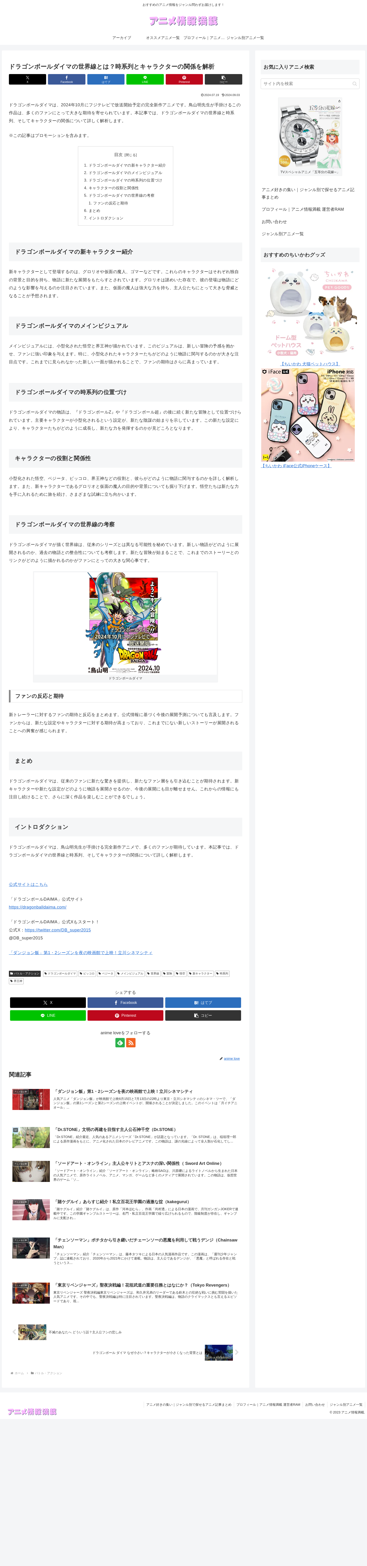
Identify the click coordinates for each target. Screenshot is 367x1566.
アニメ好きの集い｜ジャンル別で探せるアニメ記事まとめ (308, 193)
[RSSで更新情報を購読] (131, 1042)
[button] (223, 79)
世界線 (153, 973)
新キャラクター (200, 973)
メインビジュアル (130, 973)
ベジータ (106, 973)
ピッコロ (87, 973)
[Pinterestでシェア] (184, 79)
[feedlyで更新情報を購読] (120, 1042)
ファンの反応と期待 (110, 203)
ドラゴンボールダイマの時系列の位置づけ (125, 180)
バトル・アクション (24, 973)
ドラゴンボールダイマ (60, 973)
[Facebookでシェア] (66, 79)
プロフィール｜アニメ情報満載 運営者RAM (303, 209)
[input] (310, 83)
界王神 (16, 981)
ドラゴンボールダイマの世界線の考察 (121, 195)
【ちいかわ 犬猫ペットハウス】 (310, 364)
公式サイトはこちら (28, 884)
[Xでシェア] (27, 79)
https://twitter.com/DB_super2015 (58, 930)
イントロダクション (106, 218)
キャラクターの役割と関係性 (114, 188)
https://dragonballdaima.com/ (37, 907)
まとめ (94, 210)
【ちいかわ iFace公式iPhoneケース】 (296, 466)
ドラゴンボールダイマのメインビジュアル (125, 173)
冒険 (167, 973)
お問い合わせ (274, 221)
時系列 (222, 973)
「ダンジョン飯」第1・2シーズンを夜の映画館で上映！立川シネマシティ (81, 952)
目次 (118, 154)
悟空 (180, 973)
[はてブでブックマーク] (106, 79)
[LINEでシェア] (145, 79)
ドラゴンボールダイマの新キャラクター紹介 (127, 165)
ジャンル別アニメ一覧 (283, 234)
